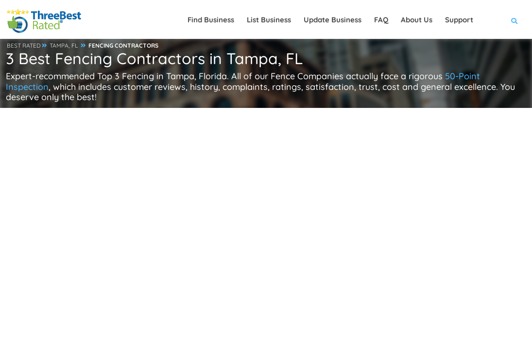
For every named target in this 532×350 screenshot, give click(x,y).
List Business (269, 19)
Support (459, 19)
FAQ (381, 19)
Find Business (211, 19)
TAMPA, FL (64, 45)
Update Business (332, 19)
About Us (416, 19)
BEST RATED (24, 45)
